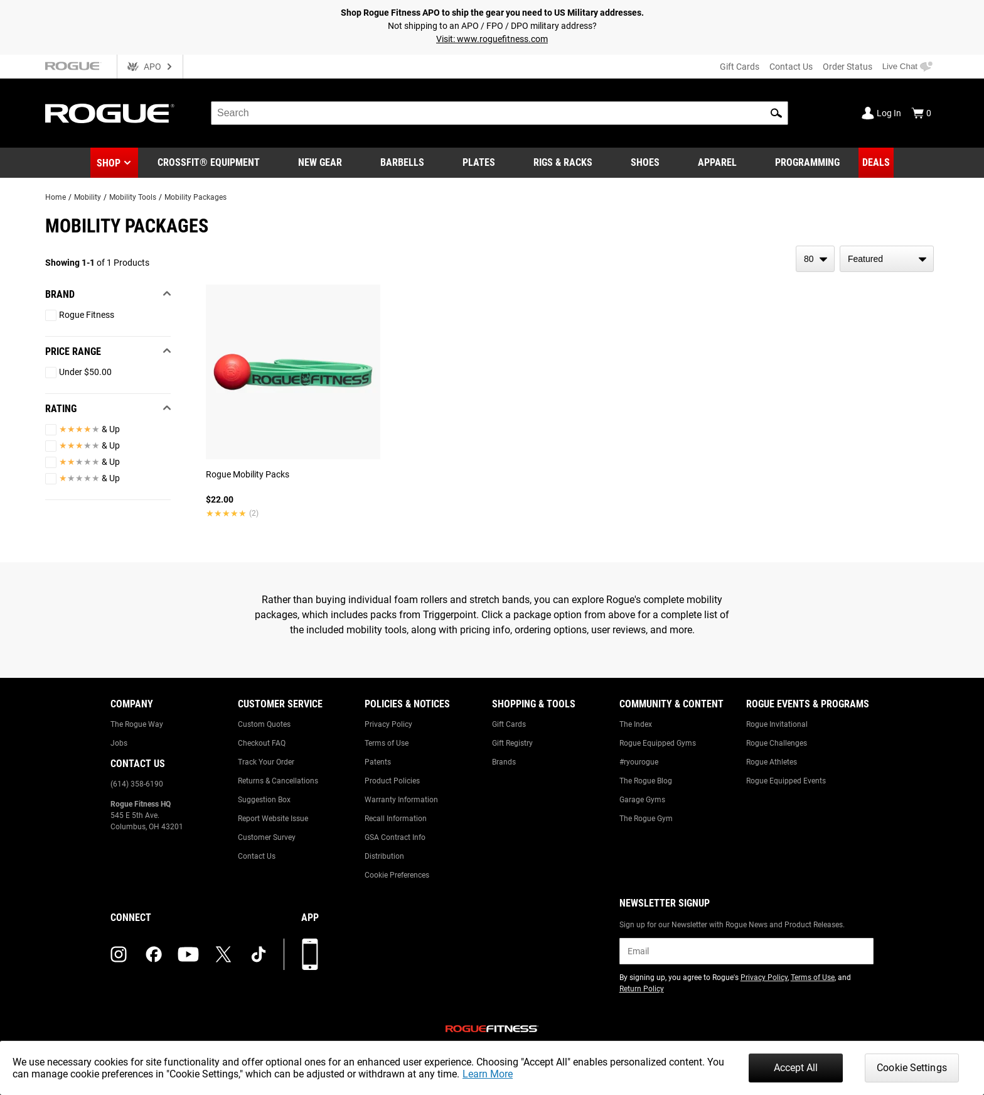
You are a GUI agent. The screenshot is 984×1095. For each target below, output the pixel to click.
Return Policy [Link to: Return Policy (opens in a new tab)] (641, 988)
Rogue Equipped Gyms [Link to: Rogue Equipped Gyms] (657, 743)
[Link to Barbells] (402, 163)
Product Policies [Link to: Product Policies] (392, 780)
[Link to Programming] (807, 163)
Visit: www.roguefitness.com (492, 39)
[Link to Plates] (479, 163)
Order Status (847, 67)
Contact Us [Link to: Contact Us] (256, 856)
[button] (776, 113)
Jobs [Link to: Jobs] (118, 743)
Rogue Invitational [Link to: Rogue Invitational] (777, 724)
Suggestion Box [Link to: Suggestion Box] (264, 799)
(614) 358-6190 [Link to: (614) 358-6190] (136, 784)
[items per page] (815, 259)
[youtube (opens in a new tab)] (188, 954)
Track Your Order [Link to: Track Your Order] (266, 762)
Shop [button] (108, 163)
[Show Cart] (921, 113)
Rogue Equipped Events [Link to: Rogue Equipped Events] (786, 780)
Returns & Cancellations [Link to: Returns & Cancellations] (278, 780)
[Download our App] (310, 954)
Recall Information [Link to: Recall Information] (396, 818)
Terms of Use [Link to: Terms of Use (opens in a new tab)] (813, 977)
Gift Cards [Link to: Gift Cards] (509, 724)
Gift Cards (739, 67)
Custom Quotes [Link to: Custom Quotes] (264, 724)
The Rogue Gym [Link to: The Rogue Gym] (646, 818)
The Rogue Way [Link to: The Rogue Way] (136, 724)
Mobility (87, 197)
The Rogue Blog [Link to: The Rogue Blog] (645, 780)
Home (55, 197)
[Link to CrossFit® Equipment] (209, 163)
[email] (746, 951)
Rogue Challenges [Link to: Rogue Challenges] (776, 743)
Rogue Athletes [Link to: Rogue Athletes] (771, 762)
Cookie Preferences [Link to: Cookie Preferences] (397, 875)
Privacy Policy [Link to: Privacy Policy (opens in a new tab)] (764, 977)
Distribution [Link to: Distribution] (384, 856)
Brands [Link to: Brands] (504, 762)
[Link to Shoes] (645, 163)
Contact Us (791, 67)
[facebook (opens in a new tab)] (153, 954)
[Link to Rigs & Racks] (563, 163)
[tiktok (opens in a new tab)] (258, 954)
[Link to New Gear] (320, 163)
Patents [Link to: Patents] (378, 762)
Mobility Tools (132, 197)
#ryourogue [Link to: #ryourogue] (638, 762)
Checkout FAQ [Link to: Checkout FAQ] (262, 743)
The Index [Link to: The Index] (635, 724)
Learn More (488, 1074)
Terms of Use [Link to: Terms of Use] (387, 743)
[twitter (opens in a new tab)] (223, 954)
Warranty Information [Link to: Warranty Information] (401, 799)
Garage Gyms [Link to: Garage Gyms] (642, 799)
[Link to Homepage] (109, 113)
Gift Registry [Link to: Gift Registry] (512, 743)
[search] (499, 113)
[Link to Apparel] (717, 163)
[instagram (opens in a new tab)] (118, 954)
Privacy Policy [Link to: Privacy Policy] (388, 724)
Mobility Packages (195, 197)
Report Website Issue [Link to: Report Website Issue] (273, 818)
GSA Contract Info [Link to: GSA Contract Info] (395, 837)
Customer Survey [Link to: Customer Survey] (267, 837)
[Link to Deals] (876, 163)
